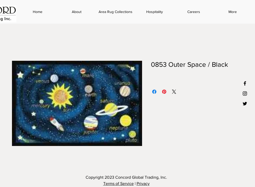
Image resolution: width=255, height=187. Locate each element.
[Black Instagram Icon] (245, 93)
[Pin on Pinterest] (164, 92)
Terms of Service (118, 183)
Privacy (143, 183)
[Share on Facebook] (154, 92)
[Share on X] (174, 92)
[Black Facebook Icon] (245, 83)
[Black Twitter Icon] (245, 103)
